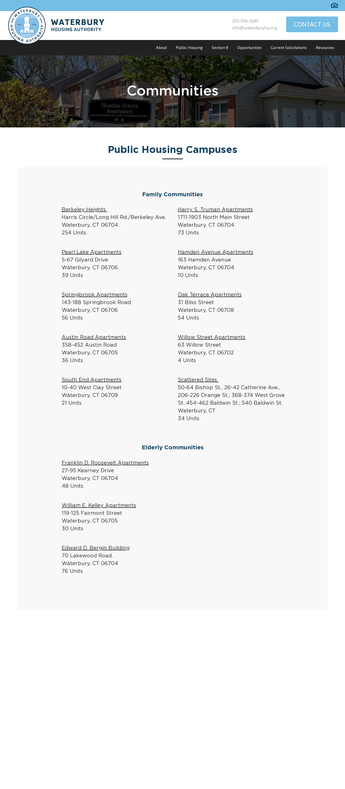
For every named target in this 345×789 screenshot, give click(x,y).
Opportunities (249, 48)
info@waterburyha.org (254, 27)
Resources (325, 48)
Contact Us (312, 24)
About (161, 48)
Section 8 (220, 48)
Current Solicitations (289, 48)
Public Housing (189, 48)
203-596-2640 (245, 20)
